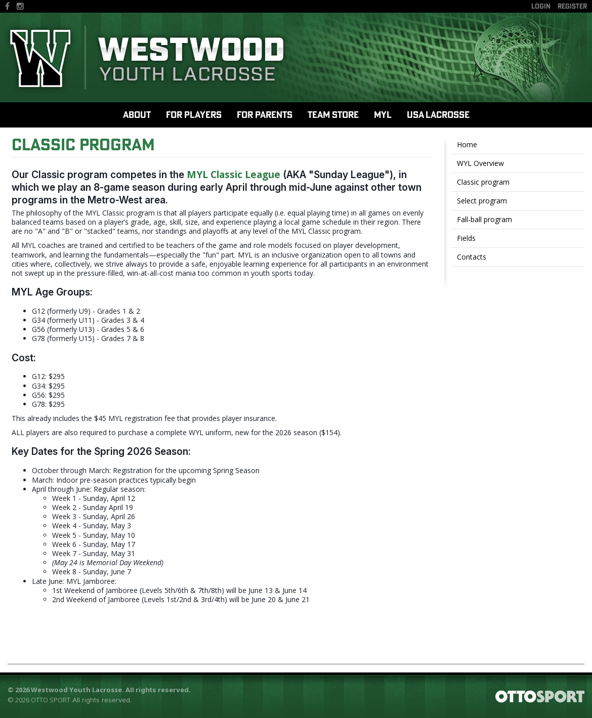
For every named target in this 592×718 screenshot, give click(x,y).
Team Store (333, 114)
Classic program (483, 182)
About (137, 114)
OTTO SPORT (50, 699)
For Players (194, 114)
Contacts (471, 257)
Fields (466, 238)
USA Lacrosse (438, 114)
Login (541, 6)
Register (572, 6)
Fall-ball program (484, 219)
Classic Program (83, 144)
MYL (383, 114)
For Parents (264, 114)
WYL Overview (480, 163)
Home (467, 144)
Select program (482, 200)
